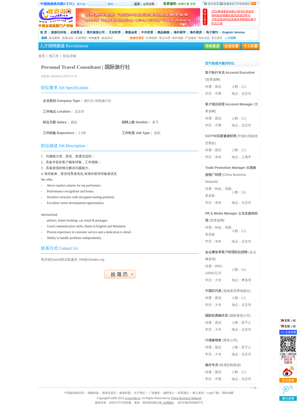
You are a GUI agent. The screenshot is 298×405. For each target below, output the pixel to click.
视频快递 (93, 393)
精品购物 (163, 32)
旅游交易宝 (109, 393)
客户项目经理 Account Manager (229, 104)
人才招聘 (230, 38)
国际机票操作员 (217, 315)
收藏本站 (229, 4)
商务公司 (230, 340)
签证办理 (164, 38)
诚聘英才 (168, 393)
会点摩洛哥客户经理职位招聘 (226, 252)
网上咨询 (198, 393)
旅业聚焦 (54, 38)
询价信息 (204, 38)
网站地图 (228, 393)
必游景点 (76, 32)
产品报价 (190, 38)
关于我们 (139, 393)
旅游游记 (107, 38)
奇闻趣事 (94, 38)
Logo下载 (213, 393)
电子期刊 (212, 32)
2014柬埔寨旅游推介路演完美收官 (232, 11)
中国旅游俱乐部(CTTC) (57, 4)
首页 (41, 56)
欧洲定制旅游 (230, 365)
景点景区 (217, 38)
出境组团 (151, 38)
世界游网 (212, 79)
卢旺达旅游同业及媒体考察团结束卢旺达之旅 (233, 21)
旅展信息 (67, 38)
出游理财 (80, 38)
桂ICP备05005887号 (190, 402)
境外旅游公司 (96, 32)
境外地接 (177, 38)
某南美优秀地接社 (237, 291)
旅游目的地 (58, 32)
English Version (233, 32)
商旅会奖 (131, 32)
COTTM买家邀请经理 (221, 136)
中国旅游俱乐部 (74, 393)
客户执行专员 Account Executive (230, 72)
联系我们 (245, 4)
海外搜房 (196, 32)
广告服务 (154, 393)
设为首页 (213, 4)
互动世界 (115, 32)
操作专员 (212, 365)
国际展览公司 (240, 315)
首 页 (43, 32)
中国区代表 (213, 291)
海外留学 (180, 32)
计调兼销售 (213, 340)
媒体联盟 (125, 393)
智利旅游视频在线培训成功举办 (231, 15)
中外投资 (147, 32)
